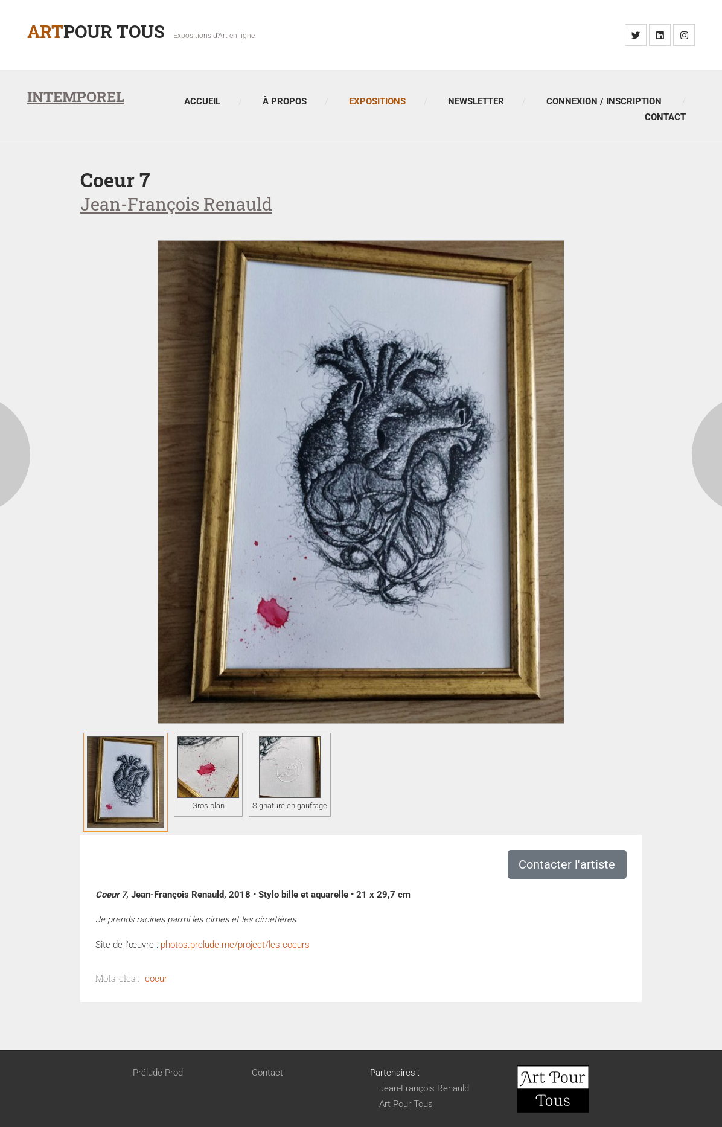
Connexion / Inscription (604, 101)
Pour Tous (96, 31)
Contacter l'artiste (567, 864)
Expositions (377, 101)
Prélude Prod (158, 1072)
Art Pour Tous (406, 1104)
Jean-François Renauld (424, 1088)
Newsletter (476, 101)
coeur (156, 978)
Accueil (202, 101)
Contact (665, 117)
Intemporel (75, 96)
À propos (285, 101)
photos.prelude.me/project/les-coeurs (235, 944)
